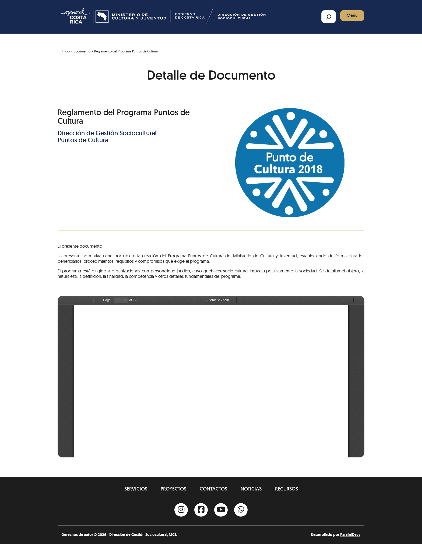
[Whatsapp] (241, 510)
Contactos (213, 489)
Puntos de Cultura (83, 140)
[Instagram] (181, 510)
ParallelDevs (350, 534)
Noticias (251, 489)
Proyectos (173, 489)
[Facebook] (201, 510)
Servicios (135, 489)
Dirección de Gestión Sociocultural (107, 133)
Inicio (66, 51)
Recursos (286, 489)
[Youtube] (221, 510)
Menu (352, 15)
